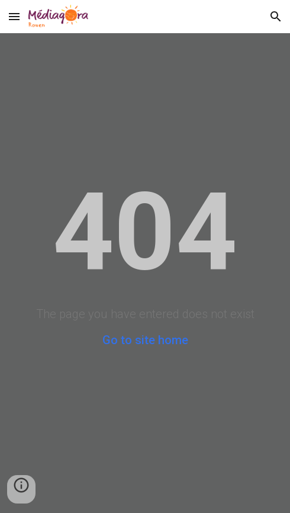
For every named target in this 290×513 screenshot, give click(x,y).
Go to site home (145, 340)
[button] (14, 16)
